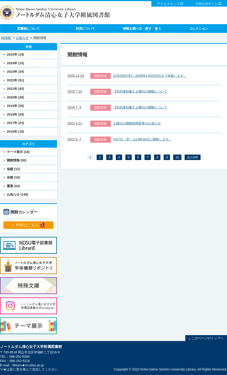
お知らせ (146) (17, 194)
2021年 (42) (15, 89)
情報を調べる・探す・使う (142, 28)
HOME (6, 38)
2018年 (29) (15, 114)
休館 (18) (13, 177)
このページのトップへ (208, 338)
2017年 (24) (15, 123)
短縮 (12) (13, 169)
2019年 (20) (15, 106)
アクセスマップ (168, 4)
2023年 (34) (15, 71)
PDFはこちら (27, 225)
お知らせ (22, 38)
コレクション (198, 28)
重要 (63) (13, 186)
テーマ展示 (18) (18, 152)
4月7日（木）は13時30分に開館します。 (142, 139)
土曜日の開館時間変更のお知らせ (137, 123)
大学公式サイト (206, 4)
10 (177, 157)
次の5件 (192, 157)
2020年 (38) (15, 97)
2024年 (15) (15, 63)
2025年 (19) (15, 54)
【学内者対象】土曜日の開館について (140, 91)
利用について (85, 28)
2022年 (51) (15, 80)
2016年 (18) (15, 131)
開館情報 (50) (16, 160)
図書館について (28, 28)
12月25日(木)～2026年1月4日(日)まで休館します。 (150, 76)
